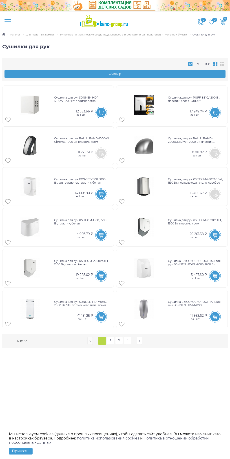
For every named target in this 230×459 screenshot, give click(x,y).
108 (207, 64)
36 (198, 64)
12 (190, 64)
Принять (20, 451)
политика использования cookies (108, 438)
